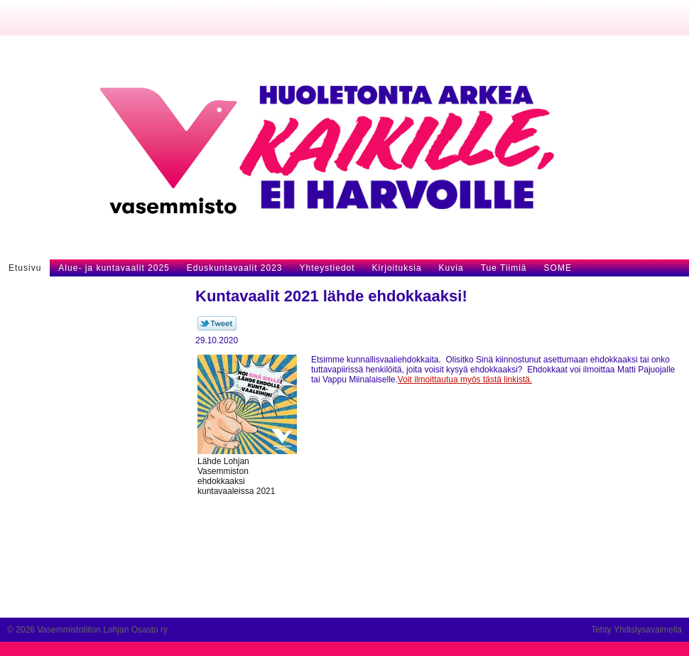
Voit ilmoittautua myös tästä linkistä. (465, 380)
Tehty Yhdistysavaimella (636, 630)
